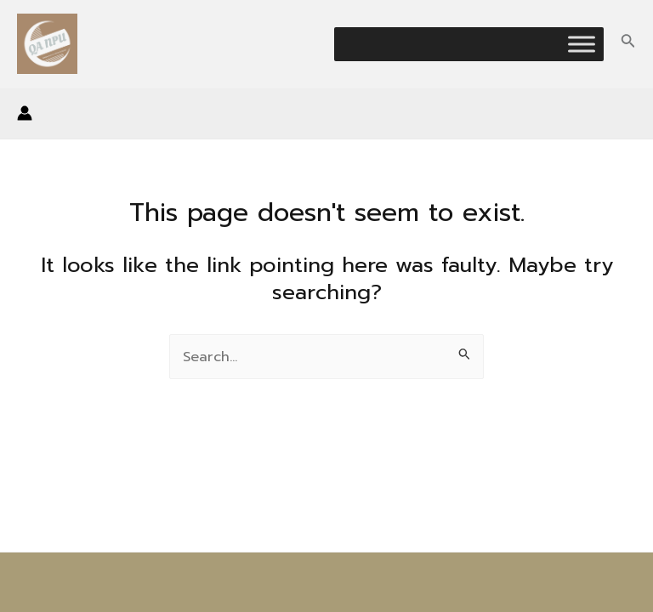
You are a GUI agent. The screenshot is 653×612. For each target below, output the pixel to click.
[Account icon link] (24, 113)
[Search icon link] (628, 43)
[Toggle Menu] (581, 44)
